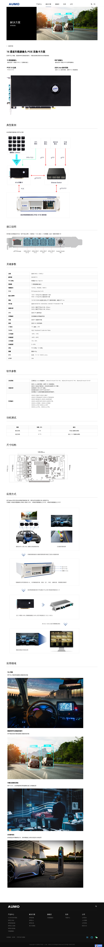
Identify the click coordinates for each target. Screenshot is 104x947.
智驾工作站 (11, 920)
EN (94, 4)
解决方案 (48, 4)
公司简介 (84, 917)
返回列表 (10, 46)
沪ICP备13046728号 (69, 944)
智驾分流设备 (11, 928)
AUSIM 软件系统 (12, 917)
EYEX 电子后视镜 (21, 937)
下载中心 (67, 917)
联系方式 (84, 925)
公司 (71, 4)
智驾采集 (31, 917)
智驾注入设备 (11, 925)
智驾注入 (31, 920)
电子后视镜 (32, 925)
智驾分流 (31, 923)
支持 (64, 4)
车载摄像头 (11, 931)
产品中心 (39, 4)
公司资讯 (84, 923)
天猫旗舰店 (50, 917)
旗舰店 (57, 4)
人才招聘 (84, 920)
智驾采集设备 (11, 923)
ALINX (13, 937)
